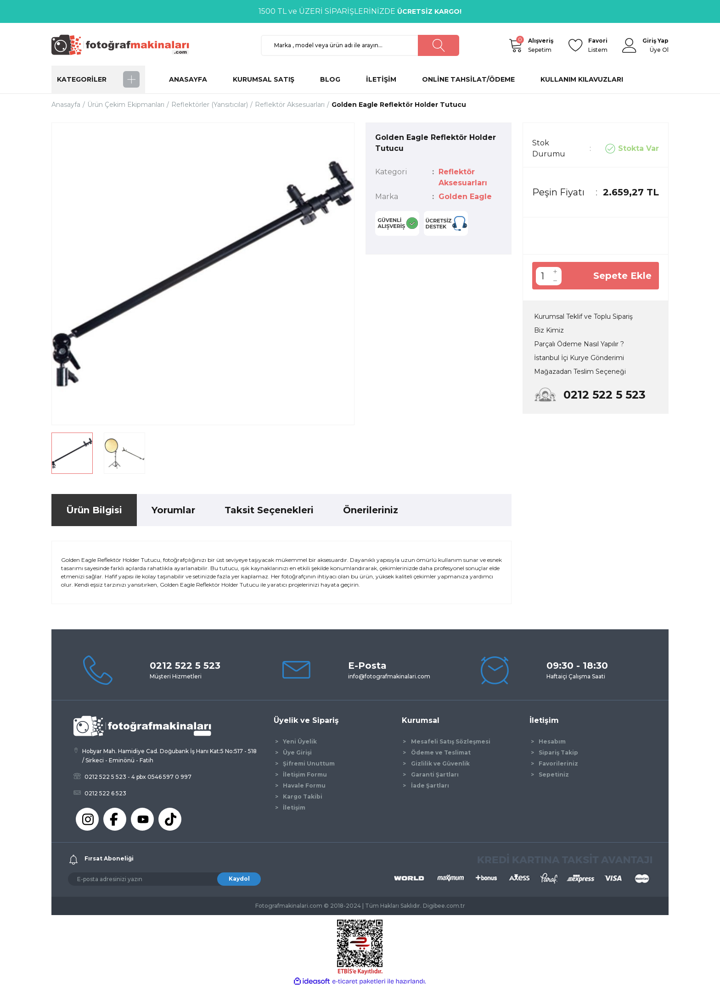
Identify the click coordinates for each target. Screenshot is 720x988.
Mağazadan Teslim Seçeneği (580, 371)
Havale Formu (304, 785)
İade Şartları (430, 785)
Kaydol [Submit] (239, 878)
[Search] (360, 45)
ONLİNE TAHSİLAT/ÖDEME (468, 79)
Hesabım (552, 741)
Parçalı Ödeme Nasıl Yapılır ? (579, 344)
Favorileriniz (558, 763)
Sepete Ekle (622, 275)
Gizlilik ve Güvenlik (440, 763)
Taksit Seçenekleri (269, 510)
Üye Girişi (297, 752)
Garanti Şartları (435, 774)
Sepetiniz (554, 774)
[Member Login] (629, 45)
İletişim (294, 807)
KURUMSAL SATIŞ (263, 79)
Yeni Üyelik (300, 741)
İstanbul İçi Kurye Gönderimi (579, 358)
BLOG (330, 79)
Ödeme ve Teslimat (441, 752)
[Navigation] (98, 79)
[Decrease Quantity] (555, 280)
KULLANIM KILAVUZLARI (581, 79)
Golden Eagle (465, 196)
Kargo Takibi (302, 796)
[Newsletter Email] (164, 879)
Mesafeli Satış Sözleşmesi (450, 741)
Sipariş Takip (558, 752)
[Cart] (515, 45)
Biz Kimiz (549, 330)
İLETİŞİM (381, 79)
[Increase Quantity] (555, 271)
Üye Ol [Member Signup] (659, 49)
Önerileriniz (370, 510)
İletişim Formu (305, 774)
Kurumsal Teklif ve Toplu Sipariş (583, 316)
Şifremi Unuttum (309, 763)
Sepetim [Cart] (540, 44)
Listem (598, 44)
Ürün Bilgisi (94, 510)
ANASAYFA (188, 79)
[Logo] (124, 44)
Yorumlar (173, 510)
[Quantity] (542, 276)
